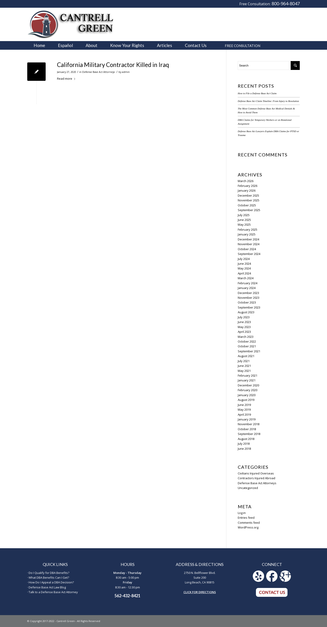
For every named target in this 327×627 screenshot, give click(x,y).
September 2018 (249, 434)
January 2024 (246, 288)
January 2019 (246, 419)
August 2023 (246, 312)
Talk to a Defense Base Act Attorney (53, 592)
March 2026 (245, 181)
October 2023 (247, 302)
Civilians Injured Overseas (256, 473)
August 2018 (246, 439)
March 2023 (245, 337)
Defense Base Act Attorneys (98, 72)
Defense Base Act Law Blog (47, 587)
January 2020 (246, 395)
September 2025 (249, 210)
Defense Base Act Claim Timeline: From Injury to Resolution (268, 101)
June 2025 (244, 220)
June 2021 (244, 366)
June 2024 (244, 264)
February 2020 (247, 390)
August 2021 (246, 356)
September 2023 (249, 307)
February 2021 (247, 375)
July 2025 (244, 215)
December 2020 (248, 385)
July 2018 (244, 444)
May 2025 (244, 224)
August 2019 (246, 400)
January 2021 (246, 380)
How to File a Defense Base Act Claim (257, 93)
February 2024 (247, 283)
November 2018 (248, 424)
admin (126, 72)
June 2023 (244, 322)
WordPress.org (248, 527)
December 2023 (248, 293)
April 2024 (244, 273)
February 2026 (247, 186)
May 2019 (244, 409)
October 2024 (247, 249)
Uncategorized (248, 488)
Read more (67, 79)
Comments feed (249, 523)
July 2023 (244, 317)
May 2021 (244, 371)
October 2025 (247, 205)
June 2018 (244, 449)
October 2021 (247, 346)
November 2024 (248, 244)
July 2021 (244, 361)
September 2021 (249, 351)
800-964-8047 (286, 3)
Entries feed (246, 518)
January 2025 (246, 234)
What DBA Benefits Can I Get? (49, 577)
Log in (242, 513)
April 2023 (244, 332)
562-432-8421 (127, 595)
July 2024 (244, 259)
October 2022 (247, 341)
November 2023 (248, 298)
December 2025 (248, 195)
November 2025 (248, 200)
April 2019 (244, 414)
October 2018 (247, 429)
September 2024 (249, 254)
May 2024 (244, 268)
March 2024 (245, 278)
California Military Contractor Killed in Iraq (113, 64)
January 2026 (246, 190)
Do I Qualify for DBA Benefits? (49, 573)
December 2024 (248, 239)
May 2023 (244, 327)
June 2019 (244, 405)
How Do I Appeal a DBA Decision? (51, 582)
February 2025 (247, 229)
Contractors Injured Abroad (256, 478)
